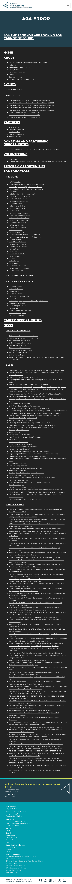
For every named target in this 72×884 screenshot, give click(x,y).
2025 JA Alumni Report (17, 355)
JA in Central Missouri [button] (14, 859)
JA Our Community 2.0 (17, 254)
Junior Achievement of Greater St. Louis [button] (21, 857)
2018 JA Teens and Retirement (20, 343)
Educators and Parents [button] (16, 812)
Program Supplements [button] (14, 814)
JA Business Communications (19, 196)
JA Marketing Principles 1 (18, 244)
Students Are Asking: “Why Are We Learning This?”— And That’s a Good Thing (36, 394)
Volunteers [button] (11, 807)
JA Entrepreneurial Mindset (18, 213)
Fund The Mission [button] (12, 826)
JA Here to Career (15, 294)
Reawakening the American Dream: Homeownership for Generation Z (34, 415)
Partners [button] (10, 819)
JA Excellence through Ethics (19, 215)
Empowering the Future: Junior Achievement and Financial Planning (33, 454)
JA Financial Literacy (16, 230)
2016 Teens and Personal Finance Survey (23, 336)
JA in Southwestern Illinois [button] (16, 868)
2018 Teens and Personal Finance (21, 350)
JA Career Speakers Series (18, 201)
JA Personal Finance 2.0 (17, 266)
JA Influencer (13, 308)
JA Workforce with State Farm (19, 403)
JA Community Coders (17, 206)
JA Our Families (14, 256)
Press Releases (15, 504)
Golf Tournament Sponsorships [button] (18, 823)
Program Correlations (20, 276)
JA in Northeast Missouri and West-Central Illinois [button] (24, 861)
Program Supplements (19, 281)
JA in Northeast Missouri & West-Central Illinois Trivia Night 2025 (31, 108)
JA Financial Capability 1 (17, 225)
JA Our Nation (14, 258)
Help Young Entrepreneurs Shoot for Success (25, 437)
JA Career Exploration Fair (18, 199)
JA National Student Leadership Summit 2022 (25, 499)
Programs (12, 177)
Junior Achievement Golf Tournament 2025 (24, 117)
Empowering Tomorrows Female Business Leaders (27, 456)
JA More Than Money (16, 249)
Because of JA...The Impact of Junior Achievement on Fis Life (31, 427)
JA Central (12, 65)
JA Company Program (17, 208)
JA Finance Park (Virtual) (17, 223)
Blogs (9, 365)
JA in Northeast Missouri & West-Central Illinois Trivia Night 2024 (31, 105)
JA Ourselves (13, 263)
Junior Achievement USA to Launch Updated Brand (27, 610)
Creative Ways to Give (16, 129)
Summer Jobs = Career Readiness (21, 420)
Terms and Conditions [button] (13, 879)
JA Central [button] (29, 881)
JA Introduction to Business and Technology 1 (25, 234)
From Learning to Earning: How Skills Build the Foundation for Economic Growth (37, 370)
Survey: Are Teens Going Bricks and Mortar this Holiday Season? (31, 710)
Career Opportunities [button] (14, 840)
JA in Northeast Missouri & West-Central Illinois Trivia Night (29, 100)
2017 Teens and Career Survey (19, 341)
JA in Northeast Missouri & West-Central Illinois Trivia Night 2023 (31, 103)
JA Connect (13, 298)
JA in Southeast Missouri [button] (15, 863)
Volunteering (15, 154)
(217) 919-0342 (10, 796)
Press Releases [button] (11, 837)
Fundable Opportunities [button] (15, 821)
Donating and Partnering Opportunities (26, 143)
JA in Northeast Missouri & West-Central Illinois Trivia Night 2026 (31, 110)
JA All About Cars (15, 182)
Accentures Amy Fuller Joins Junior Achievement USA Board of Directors (35, 653)
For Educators (17, 171)
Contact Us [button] (10, 794)
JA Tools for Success (16, 270)
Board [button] (8, 833)
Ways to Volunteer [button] (13, 809)
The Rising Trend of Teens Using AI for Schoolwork (26, 473)
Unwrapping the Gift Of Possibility (20, 444)
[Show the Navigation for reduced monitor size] (67, 5)
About (9, 57)
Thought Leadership (18, 330)
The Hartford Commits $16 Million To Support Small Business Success (33, 617)
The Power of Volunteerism (18, 442)
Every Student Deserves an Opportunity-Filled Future (28, 62)
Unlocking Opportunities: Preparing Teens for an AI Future (29, 423)
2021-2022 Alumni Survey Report (20, 352)
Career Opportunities (23, 320)
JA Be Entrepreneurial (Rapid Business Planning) (26, 187)
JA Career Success (15, 203)
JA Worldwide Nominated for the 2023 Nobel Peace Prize (29, 482)
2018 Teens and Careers (17, 345)
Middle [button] (8, 849)
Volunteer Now (14, 159)
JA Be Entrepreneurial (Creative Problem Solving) (26, 184)
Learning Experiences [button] (15, 845)
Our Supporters (14, 132)
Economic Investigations (17, 313)
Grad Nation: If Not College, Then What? (23, 418)
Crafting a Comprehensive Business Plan (23, 446)
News (8, 325)
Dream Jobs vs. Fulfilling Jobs (19, 434)
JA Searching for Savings (17, 306)
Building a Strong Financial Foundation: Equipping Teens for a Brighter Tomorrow (37, 411)
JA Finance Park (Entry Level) (19, 218)
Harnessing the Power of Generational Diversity (25, 468)
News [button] (8, 842)
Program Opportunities (24, 166)
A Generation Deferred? (17, 432)
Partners (12, 122)
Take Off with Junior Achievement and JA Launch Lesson (29, 451)
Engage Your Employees (17, 134)
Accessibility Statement (17, 72)
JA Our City (13, 251)
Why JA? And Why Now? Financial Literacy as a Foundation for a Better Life (35, 490)
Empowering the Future (17, 470)
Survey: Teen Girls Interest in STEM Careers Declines (27, 660)
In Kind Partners (14, 127)
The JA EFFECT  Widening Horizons (22, 487)
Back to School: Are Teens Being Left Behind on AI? (27, 396)
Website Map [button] (20, 881)
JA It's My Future (15, 239)
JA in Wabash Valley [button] (13, 870)
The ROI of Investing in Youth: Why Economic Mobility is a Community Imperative (37, 387)
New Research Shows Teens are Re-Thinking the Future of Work (32, 478)
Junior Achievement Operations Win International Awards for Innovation (34, 557)
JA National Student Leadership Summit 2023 (25, 475)
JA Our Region (14, 261)
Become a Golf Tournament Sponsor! (22, 79)
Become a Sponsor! (16, 77)
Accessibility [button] (10, 881)
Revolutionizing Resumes (18, 466)
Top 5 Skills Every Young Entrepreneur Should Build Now (29, 408)
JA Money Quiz (14, 291)
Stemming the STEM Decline (19, 430)
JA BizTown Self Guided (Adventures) (22, 194)
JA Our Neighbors (15, 286)
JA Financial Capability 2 (17, 227)
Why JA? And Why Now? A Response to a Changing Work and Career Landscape (37, 492)
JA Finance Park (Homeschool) (20, 220)
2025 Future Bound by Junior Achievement (24, 406)
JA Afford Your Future (16, 315)
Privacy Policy (13, 70)
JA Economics (14, 211)
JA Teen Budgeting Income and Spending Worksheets (28, 301)
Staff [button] (8, 831)
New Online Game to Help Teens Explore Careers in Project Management (35, 607)
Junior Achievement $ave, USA (20, 310)
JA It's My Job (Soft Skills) (17, 242)
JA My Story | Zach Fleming (18, 480)
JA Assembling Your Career (18, 303)
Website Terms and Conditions (19, 67)
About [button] (8, 829)
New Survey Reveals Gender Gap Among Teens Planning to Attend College (35, 727)
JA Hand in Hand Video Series (19, 296)
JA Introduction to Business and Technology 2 (25, 237)
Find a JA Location (13, 872)
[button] (41, 880)
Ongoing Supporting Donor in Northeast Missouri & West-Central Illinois (34, 149)
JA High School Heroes (17, 232)
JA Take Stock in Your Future (19, 268)
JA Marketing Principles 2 (18, 246)
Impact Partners (15, 137)
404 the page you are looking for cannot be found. (33, 37)
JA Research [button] (10, 835)
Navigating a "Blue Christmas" (19, 449)
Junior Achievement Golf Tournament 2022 (24, 112)
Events (10, 84)
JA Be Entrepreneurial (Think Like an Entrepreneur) (27, 189)
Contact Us (13, 74)
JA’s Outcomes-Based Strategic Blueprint (23, 377)
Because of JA (14, 439)
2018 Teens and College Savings (20, 348)
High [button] (8, 852)
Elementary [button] (10, 847)
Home (8, 52)
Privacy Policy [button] (26, 879)
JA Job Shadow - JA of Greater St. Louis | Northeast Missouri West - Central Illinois (37, 161)
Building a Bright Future (17, 463)
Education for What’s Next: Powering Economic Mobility (29, 384)
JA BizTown (13, 191)
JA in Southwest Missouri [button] (15, 866)
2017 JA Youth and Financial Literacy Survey (24, 338)
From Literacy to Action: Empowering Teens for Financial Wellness (32, 425)
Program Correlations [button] (14, 816)
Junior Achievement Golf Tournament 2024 (24, 115)
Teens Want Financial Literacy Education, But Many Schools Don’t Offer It (35, 413)
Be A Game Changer (16, 485)
